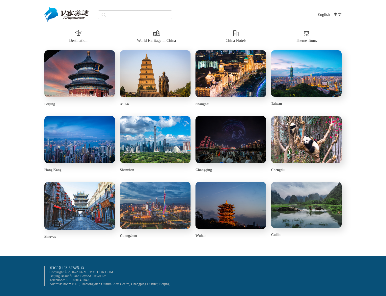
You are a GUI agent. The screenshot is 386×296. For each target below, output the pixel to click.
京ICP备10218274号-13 (67, 268)
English (324, 14)
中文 (338, 14)
